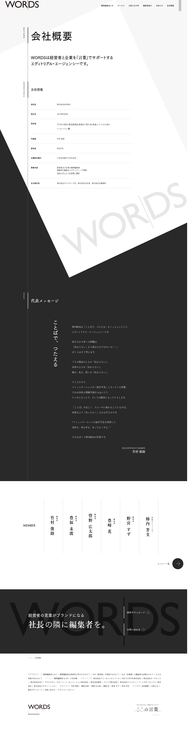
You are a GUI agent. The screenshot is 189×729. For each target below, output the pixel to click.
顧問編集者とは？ (50, 674)
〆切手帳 (73, 678)
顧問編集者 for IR (61, 678)
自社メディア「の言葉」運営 (68, 173)
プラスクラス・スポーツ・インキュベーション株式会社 (66, 682)
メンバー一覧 (170, 563)
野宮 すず (115, 686)
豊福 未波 (85, 686)
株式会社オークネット (152, 678)
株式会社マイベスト (128, 682)
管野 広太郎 (96, 686)
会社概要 (145, 686)
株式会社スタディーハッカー (45, 686)
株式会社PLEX (36, 682)
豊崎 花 (106, 686)
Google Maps (63, 128)
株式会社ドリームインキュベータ (106, 678)
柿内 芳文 (125, 686)
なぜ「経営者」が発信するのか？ (105, 674)
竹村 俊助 (75, 686)
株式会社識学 (96, 682)
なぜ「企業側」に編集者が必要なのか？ (137, 674)
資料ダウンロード (138, 612)
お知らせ (154, 686)
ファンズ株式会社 (111, 682)
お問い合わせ (136, 629)
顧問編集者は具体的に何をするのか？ (75, 674)
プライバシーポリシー (66, 689)
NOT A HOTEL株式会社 (131, 678)
